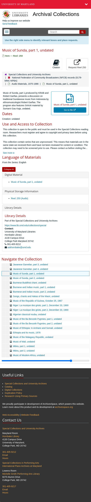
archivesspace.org (64, 407)
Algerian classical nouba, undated (29, 314)
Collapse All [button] (9, 169)
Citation (56, 64)
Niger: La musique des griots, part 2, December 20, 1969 (40, 310)
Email (5, 455)
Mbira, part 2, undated (24, 350)
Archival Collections (56, 14)
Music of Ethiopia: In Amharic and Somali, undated (37, 328)
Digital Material (13, 174)
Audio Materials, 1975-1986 (25, 84)
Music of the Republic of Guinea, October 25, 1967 (37, 301)
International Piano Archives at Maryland (22, 466)
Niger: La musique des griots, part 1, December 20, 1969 (40, 305)
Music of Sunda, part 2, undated (28, 278)
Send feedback (9, 24)
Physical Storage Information (21, 191)
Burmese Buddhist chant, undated (29, 282)
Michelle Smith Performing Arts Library (21, 474)
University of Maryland (18, 4)
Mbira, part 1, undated (24, 346)
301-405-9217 (9, 486)
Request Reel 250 (77, 64)
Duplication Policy (13, 393)
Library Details (13, 207)
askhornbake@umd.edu (19, 247)
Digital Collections (13, 390)
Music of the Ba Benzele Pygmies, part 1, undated (37, 319)
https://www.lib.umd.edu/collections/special (25, 225)
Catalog (8, 386)
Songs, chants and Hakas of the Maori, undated (36, 296)
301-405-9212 (9, 452)
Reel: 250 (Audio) (19, 198)
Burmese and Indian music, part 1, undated (34, 287)
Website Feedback (30, 415)
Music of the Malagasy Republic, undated (33, 337)
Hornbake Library (10, 436)
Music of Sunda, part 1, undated (26, 182)
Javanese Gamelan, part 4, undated (30, 269)
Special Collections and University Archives (29, 74)
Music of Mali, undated (24, 341)
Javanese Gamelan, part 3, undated (30, 264)
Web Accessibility (10, 415)
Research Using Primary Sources (21, 396)
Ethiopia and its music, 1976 (26, 332)
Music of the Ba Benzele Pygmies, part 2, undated (37, 323)
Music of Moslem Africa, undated (29, 355)
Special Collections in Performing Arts (20, 463)
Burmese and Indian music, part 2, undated (34, 291)
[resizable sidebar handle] (45, 360)
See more (8, 153)
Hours (5, 458)
